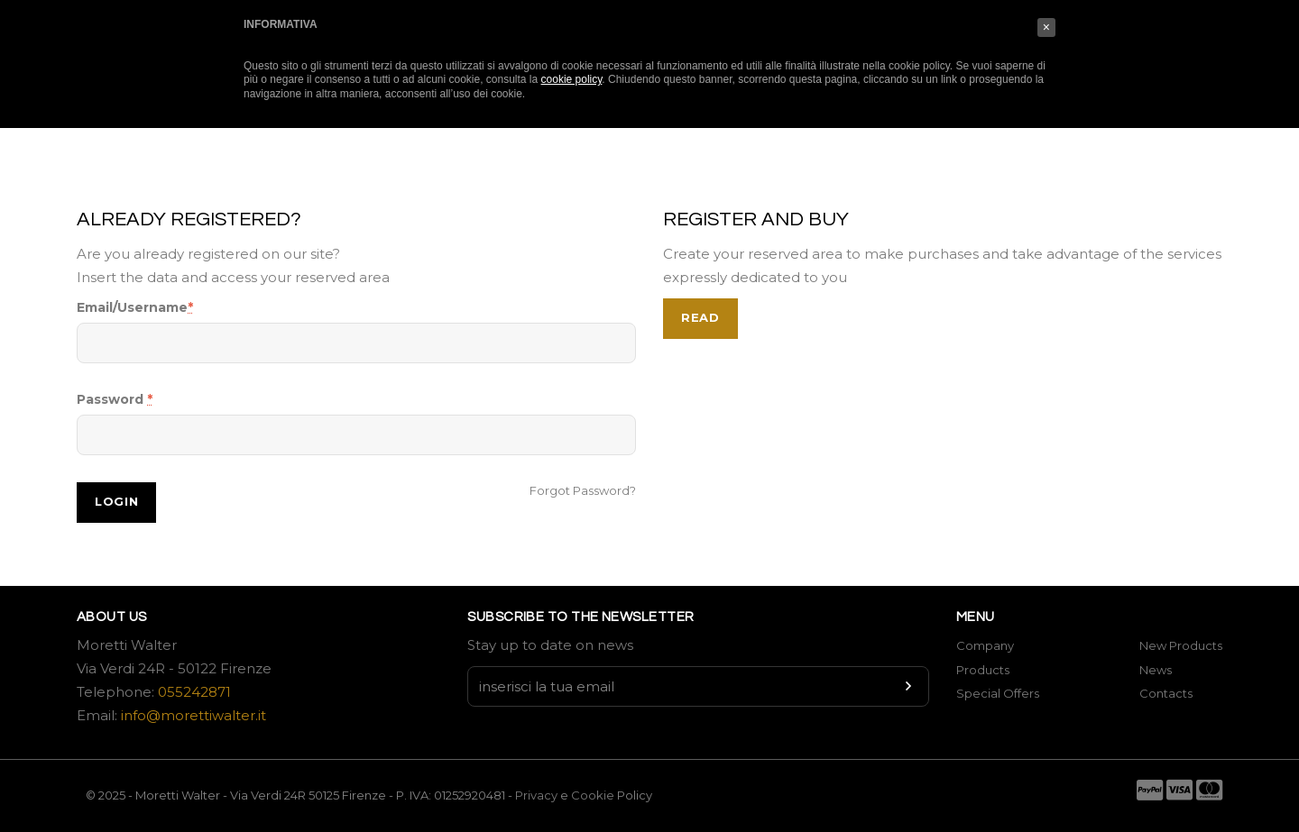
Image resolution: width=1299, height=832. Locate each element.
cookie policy (572, 79)
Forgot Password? (583, 490)
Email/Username (135, 307)
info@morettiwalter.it (193, 715)
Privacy (536, 795)
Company (985, 645)
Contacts (1166, 693)
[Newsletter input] (698, 686)
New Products (1180, 645)
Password (114, 399)
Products (982, 670)
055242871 (194, 691)
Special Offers (997, 693)
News (1155, 670)
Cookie (594, 795)
